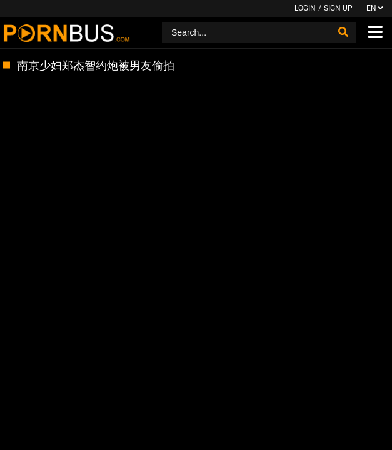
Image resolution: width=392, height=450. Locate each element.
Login (305, 8)
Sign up (338, 8)
